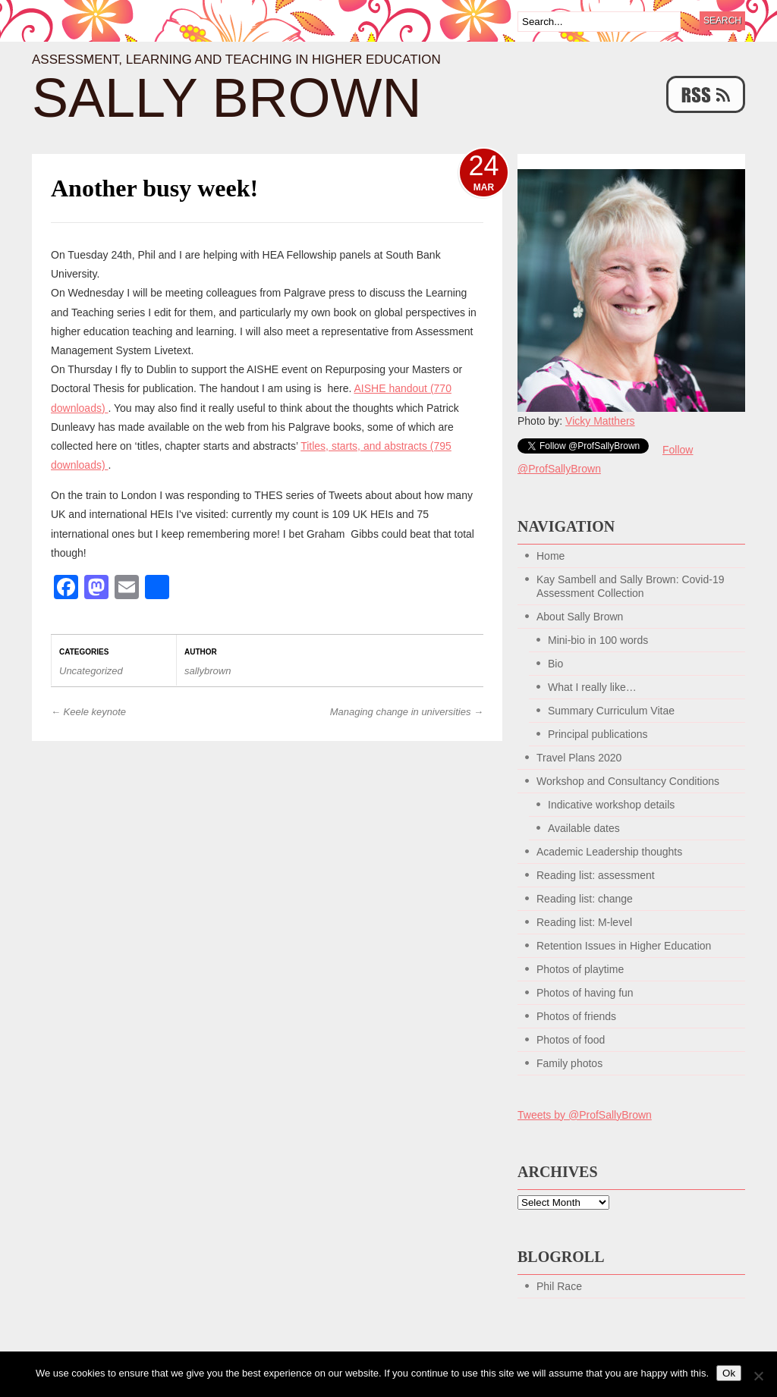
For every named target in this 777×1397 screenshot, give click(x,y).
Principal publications (598, 734)
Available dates (584, 828)
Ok (728, 1373)
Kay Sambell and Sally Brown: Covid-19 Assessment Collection (630, 586)
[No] (758, 1375)
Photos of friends (576, 1016)
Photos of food (570, 1040)
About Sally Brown (579, 617)
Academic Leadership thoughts (609, 852)
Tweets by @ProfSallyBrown (584, 1115)
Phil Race (559, 1286)
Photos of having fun (585, 993)
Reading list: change (584, 899)
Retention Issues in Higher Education (623, 946)
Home (550, 556)
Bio (555, 664)
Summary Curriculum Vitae (611, 711)
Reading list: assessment (595, 875)
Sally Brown (227, 97)
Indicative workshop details (611, 805)
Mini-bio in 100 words (598, 640)
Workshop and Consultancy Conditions (627, 781)
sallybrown (207, 671)
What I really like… (592, 687)
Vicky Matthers (600, 421)
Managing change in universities (406, 711)
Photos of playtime (580, 969)
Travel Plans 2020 (578, 758)
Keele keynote (88, 711)
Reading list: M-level (584, 922)
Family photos (569, 1063)
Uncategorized (91, 671)
